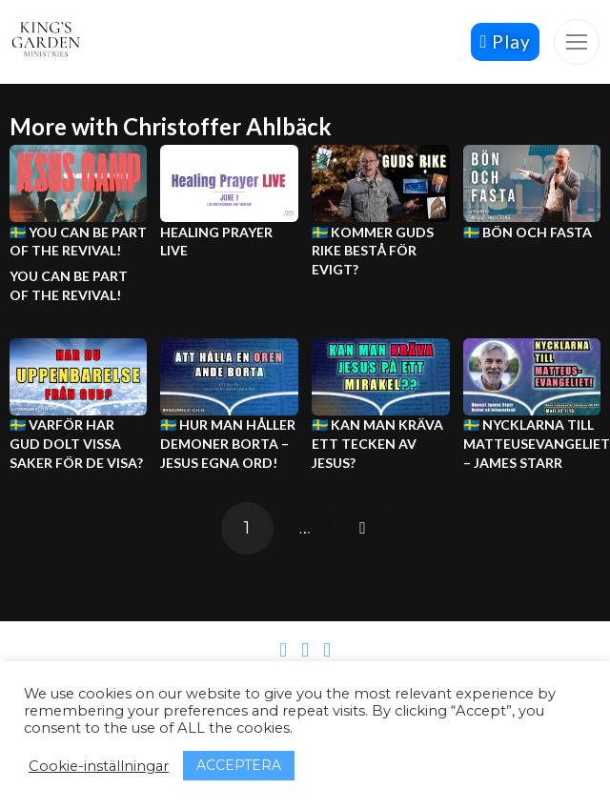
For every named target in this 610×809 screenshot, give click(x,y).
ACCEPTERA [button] (238, 765)
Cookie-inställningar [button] (99, 766)
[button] (577, 42)
